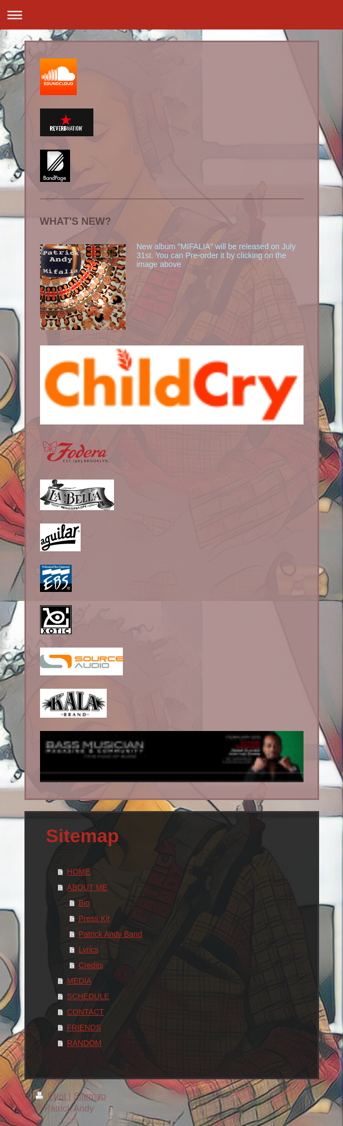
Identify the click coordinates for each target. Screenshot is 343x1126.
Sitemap (89, 1096)
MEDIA (79, 980)
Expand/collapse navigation (171, 15)
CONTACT (85, 1012)
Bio (84, 902)
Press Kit (94, 918)
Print (52, 1096)
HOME (78, 871)
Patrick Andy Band (110, 934)
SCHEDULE (88, 996)
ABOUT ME (87, 887)
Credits (90, 965)
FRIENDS (84, 1027)
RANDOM (84, 1043)
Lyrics (88, 949)
